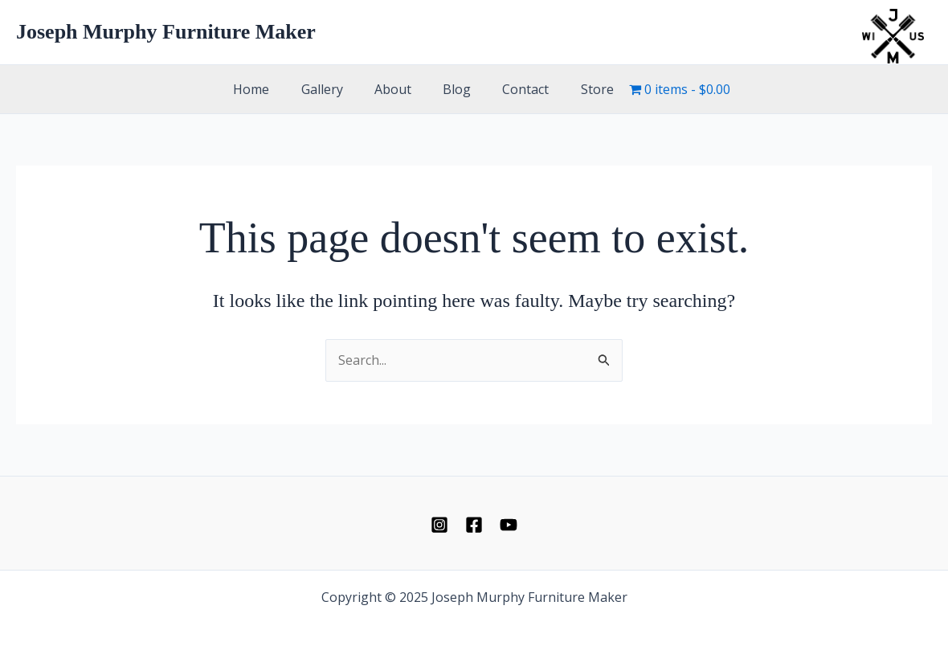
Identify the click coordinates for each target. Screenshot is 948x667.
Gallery (331, 89)
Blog (454, 89)
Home (266, 89)
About (396, 89)
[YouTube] (508, 525)
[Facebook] (474, 525)
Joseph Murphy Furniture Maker (166, 31)
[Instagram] (439, 525)
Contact (517, 89)
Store (582, 89)
